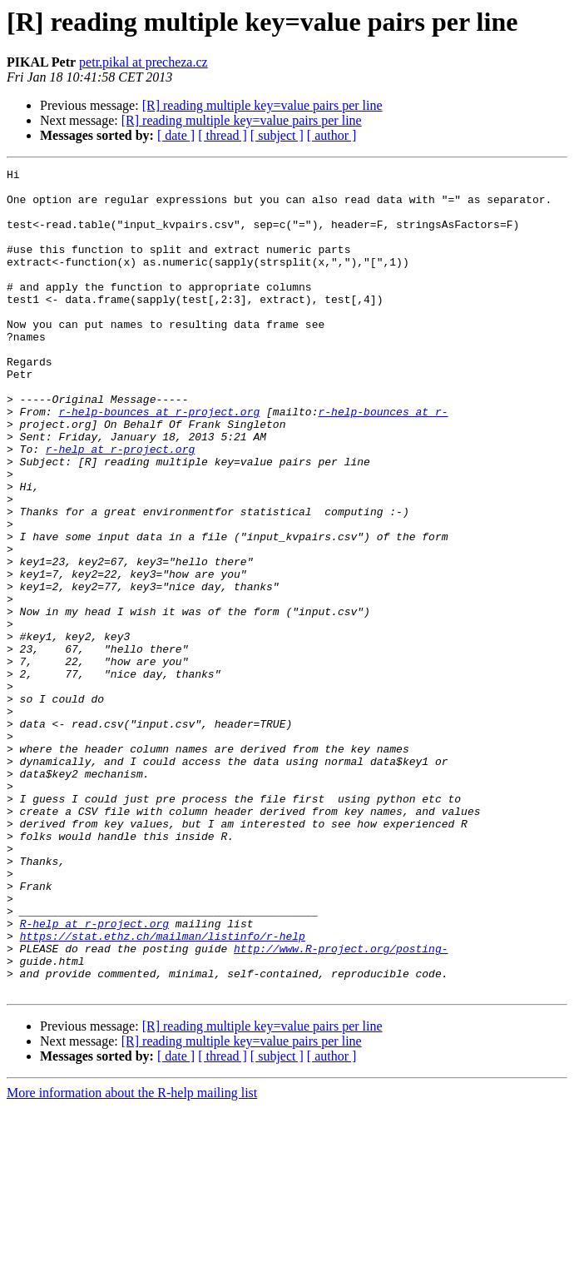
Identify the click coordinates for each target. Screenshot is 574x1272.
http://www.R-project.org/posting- (341, 1105)
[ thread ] (222, 135)
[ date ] (176, 135)
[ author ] (332, 135)
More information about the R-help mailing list (132, 1257)
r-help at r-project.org (120, 506)
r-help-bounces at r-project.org (159, 461)
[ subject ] (277, 135)
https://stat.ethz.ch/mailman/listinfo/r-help (162, 1090)
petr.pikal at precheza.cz (143, 62)
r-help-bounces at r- (383, 461)
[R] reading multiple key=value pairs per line (262, 105)
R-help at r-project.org (94, 1075)
